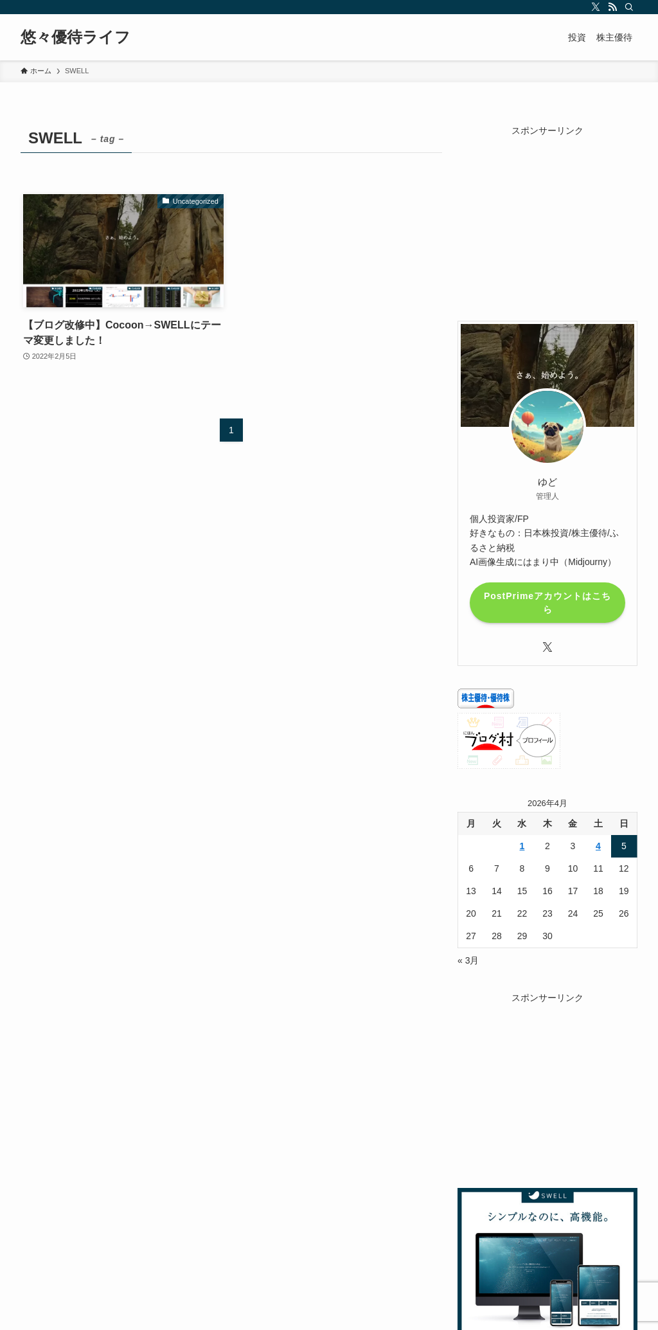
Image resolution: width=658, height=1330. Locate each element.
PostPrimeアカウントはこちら (547, 603)
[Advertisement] (547, 218)
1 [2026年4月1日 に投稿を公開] (522, 846)
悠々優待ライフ (75, 37)
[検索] (629, 7)
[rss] (612, 7)
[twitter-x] (595, 7)
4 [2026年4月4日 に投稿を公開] (598, 846)
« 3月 (468, 960)
